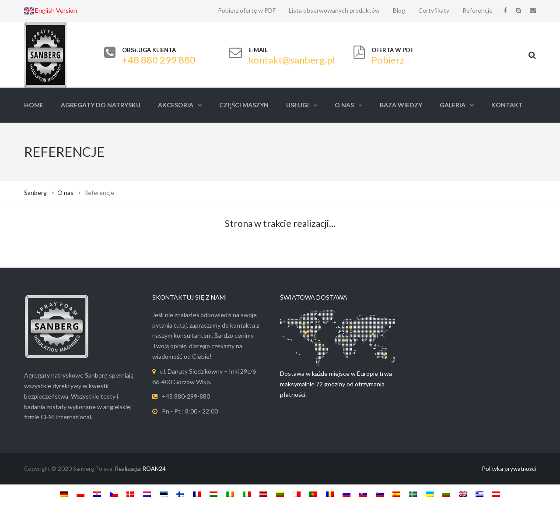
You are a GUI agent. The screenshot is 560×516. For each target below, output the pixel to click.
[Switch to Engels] (463, 493)
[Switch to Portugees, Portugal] (313, 493)
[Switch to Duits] (64, 493)
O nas (344, 105)
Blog (399, 10)
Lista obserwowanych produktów (334, 10)
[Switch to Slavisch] (363, 493)
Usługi (297, 105)
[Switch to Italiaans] (246, 493)
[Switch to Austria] (496, 493)
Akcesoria (175, 105)
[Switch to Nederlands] (147, 493)
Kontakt (507, 105)
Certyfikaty (433, 10)
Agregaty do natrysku (100, 105)
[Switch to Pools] (80, 493)
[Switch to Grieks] (479, 493)
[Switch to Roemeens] (330, 493)
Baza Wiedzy (401, 105)
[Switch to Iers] (230, 493)
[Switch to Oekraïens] (429, 493)
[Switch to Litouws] (280, 493)
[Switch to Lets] (263, 493)
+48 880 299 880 (159, 60)
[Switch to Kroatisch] (97, 493)
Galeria (453, 105)
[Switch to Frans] (197, 493)
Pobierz (387, 60)
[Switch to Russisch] (346, 493)
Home (33, 105)
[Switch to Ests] (163, 493)
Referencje (477, 10)
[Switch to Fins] (180, 493)
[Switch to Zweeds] (413, 493)
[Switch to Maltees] (296, 493)
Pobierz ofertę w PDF (247, 10)
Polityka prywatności (509, 468)
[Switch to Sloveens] (379, 493)
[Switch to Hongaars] (213, 493)
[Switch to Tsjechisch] (113, 493)
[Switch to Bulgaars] (446, 493)
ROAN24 (154, 468)
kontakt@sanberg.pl (291, 60)
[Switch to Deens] (130, 493)
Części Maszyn (244, 105)
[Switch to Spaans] (396, 493)
